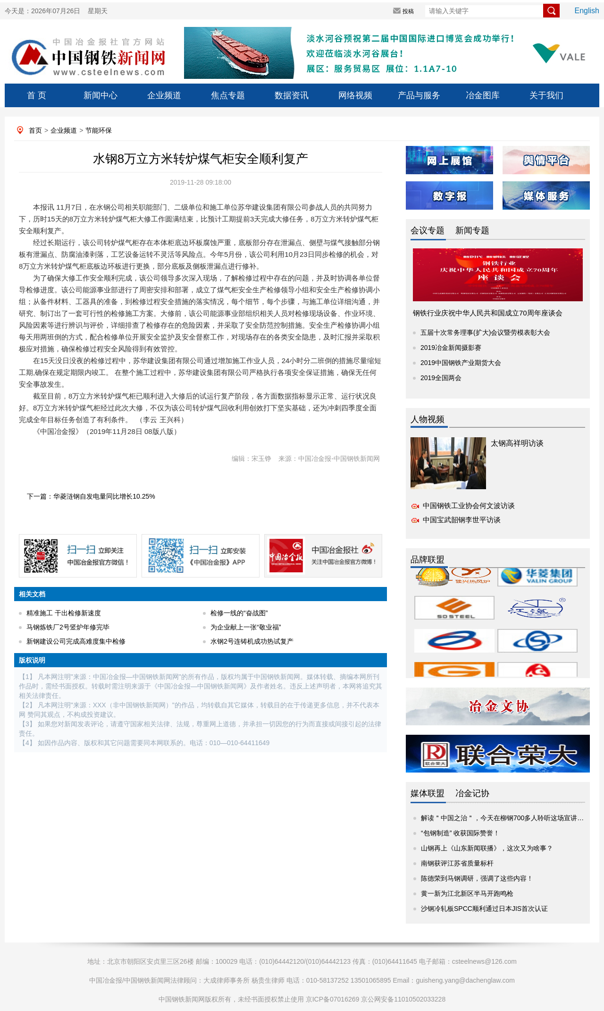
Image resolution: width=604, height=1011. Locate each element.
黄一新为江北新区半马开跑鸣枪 (467, 893)
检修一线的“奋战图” (239, 613)
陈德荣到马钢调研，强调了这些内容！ (477, 878)
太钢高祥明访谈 (517, 443)
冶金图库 (483, 95)
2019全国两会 (440, 378)
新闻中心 (100, 95)
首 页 (36, 95)
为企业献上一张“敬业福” (245, 627)
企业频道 (164, 95)
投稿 (408, 11)
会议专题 (428, 230)
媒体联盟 (428, 793)
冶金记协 (472, 793)
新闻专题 (472, 230)
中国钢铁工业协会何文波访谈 (469, 505)
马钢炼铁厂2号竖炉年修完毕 (67, 627)
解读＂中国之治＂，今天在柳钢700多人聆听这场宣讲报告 (505, 818)
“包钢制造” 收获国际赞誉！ (460, 833)
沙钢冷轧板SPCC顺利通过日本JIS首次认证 (484, 908)
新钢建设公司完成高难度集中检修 (76, 641)
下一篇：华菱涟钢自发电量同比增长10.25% (91, 496)
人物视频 (428, 419)
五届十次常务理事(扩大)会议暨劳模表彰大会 (485, 332)
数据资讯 (292, 95)
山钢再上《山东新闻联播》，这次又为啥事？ (487, 848)
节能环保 (98, 130)
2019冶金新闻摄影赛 (450, 347)
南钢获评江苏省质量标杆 (457, 863)
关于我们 (546, 95)
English (587, 11)
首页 (35, 130)
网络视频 (355, 95)
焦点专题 (228, 95)
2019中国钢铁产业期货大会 (460, 362)
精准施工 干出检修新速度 (63, 613)
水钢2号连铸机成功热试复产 (252, 641)
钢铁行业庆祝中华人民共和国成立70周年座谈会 (487, 313)
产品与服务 (419, 95)
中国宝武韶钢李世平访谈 (462, 520)
